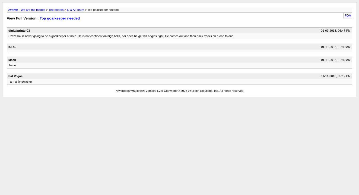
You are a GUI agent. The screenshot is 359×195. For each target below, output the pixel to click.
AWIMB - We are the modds (26, 9)
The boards (56, 9)
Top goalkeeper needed (60, 18)
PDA (348, 15)
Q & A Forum (75, 9)
